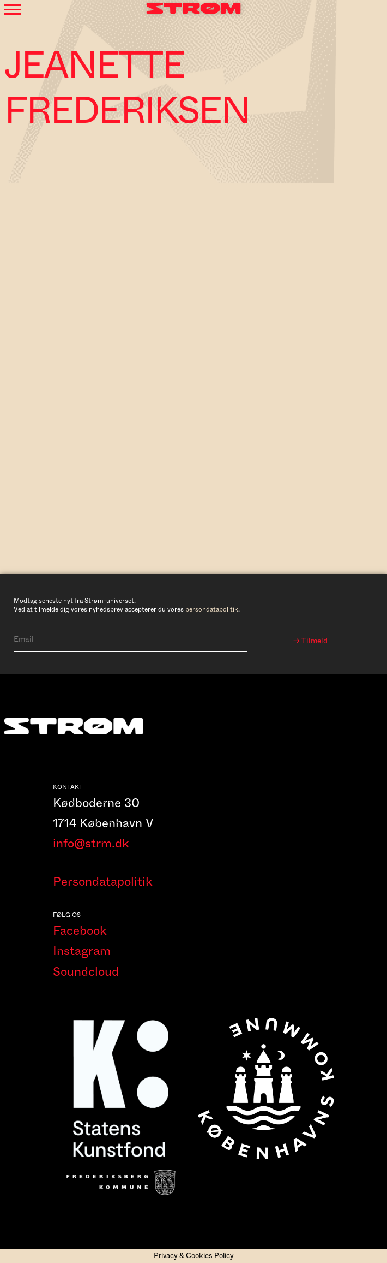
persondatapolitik (211, 609)
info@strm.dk (91, 844)
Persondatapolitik (103, 882)
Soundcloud (86, 972)
